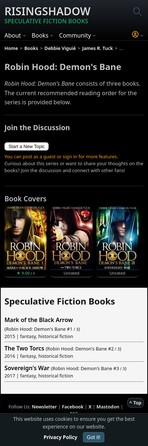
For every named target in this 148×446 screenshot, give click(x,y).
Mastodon (107, 406)
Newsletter (44, 406)
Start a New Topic (26, 146)
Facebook (73, 406)
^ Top (135, 402)
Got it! (93, 437)
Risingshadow (47, 15)
